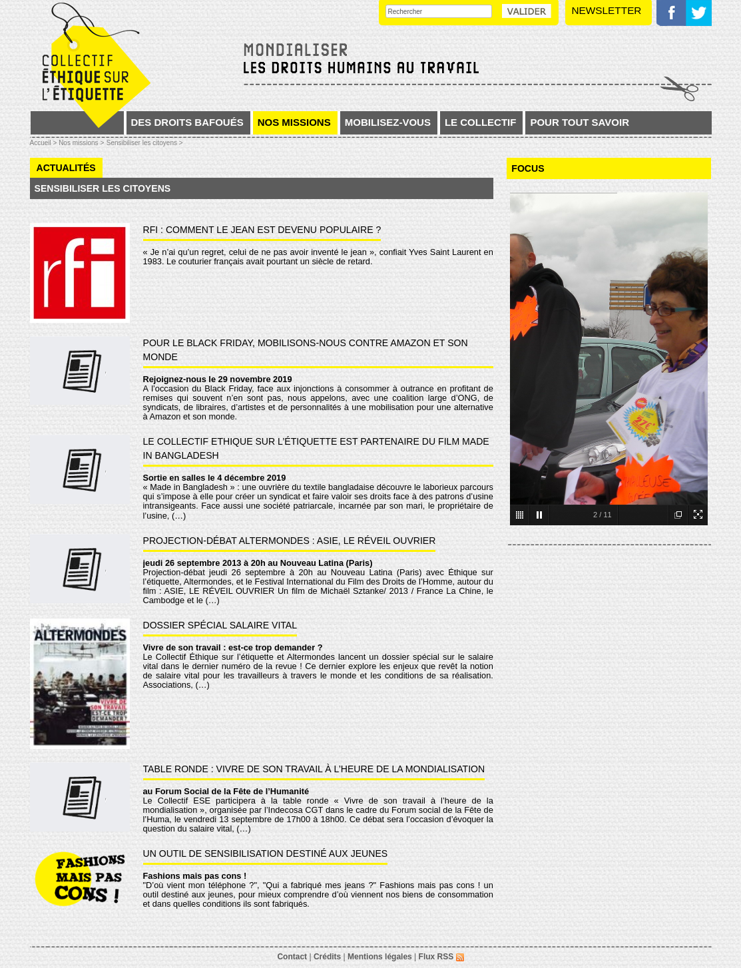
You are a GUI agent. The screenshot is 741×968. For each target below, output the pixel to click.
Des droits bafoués (187, 122)
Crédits (327, 956)
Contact (292, 956)
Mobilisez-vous (388, 122)
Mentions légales (380, 956)
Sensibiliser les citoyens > (145, 142)
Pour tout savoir (579, 122)
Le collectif (481, 122)
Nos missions (294, 122)
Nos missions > (81, 142)
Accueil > (44, 142)
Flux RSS (441, 956)
